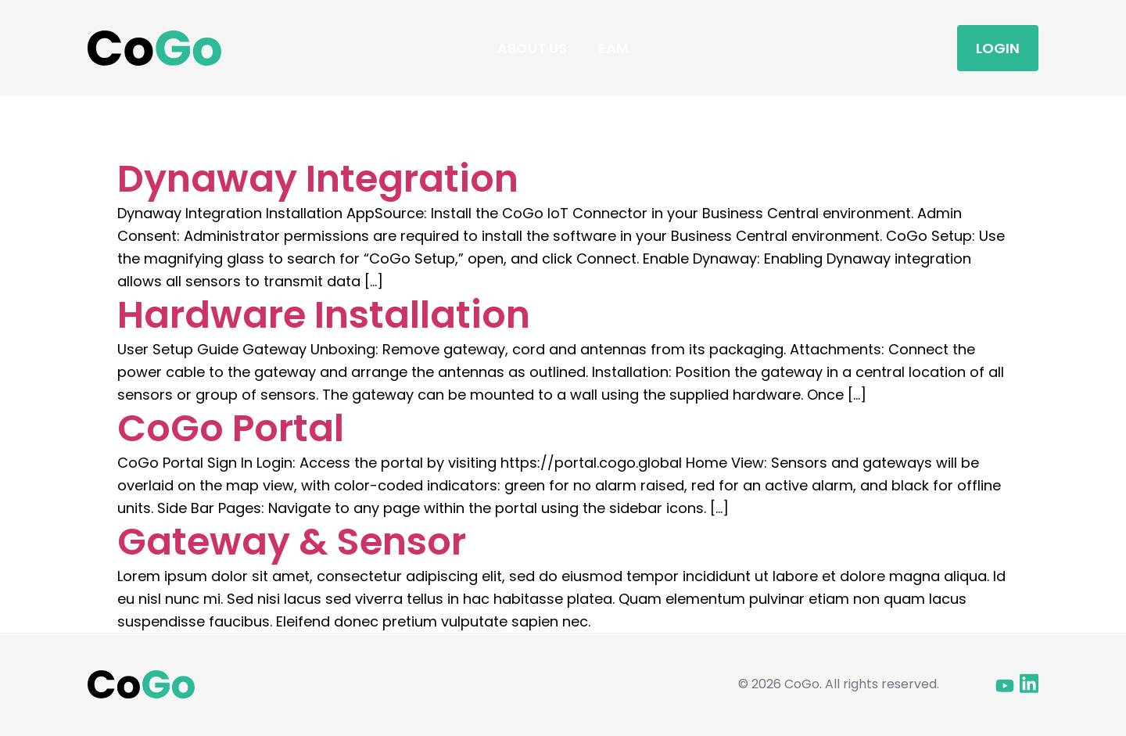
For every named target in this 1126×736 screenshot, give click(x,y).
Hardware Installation (323, 315)
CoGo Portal (230, 428)
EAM (613, 48)
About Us (532, 48)
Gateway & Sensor (291, 541)
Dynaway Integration (317, 179)
